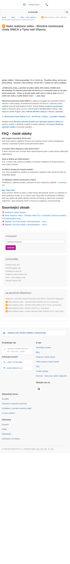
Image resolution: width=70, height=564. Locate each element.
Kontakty (5, 399)
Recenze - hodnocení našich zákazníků (51, 376)
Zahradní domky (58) (13, 281)
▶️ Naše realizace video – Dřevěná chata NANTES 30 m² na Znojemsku (32, 302)
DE (45, 449)
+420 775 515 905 (14, 362)
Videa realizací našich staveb (47, 362)
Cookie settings (42, 371)
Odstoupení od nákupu (11, 439)
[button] (67, 12)
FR (42, 449)
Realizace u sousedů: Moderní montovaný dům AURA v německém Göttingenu (34, 299)
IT (49, 449)
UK (38, 449)
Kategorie (32, 12)
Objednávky (6, 434)
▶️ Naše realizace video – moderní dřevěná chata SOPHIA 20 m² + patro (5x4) (34, 311)
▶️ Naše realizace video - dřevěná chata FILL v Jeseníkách (27, 308)
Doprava (5, 424)
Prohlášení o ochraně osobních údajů (16, 408)
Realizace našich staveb (15, 212)
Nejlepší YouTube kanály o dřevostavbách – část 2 (26, 225)
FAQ (37, 366)
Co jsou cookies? (8, 413)
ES (52, 449)
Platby (4, 429)
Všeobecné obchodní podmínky (14, 404)
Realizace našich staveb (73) (16, 274)
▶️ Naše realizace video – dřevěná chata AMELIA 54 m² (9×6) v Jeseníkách (33, 305)
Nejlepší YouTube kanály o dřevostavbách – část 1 (26, 222)
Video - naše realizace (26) (15, 277)
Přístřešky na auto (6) (13, 271)
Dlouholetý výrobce (43, 347)
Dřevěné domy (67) (13, 265)
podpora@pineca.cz (15, 368)
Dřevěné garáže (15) (13, 268)
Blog (37, 352)
